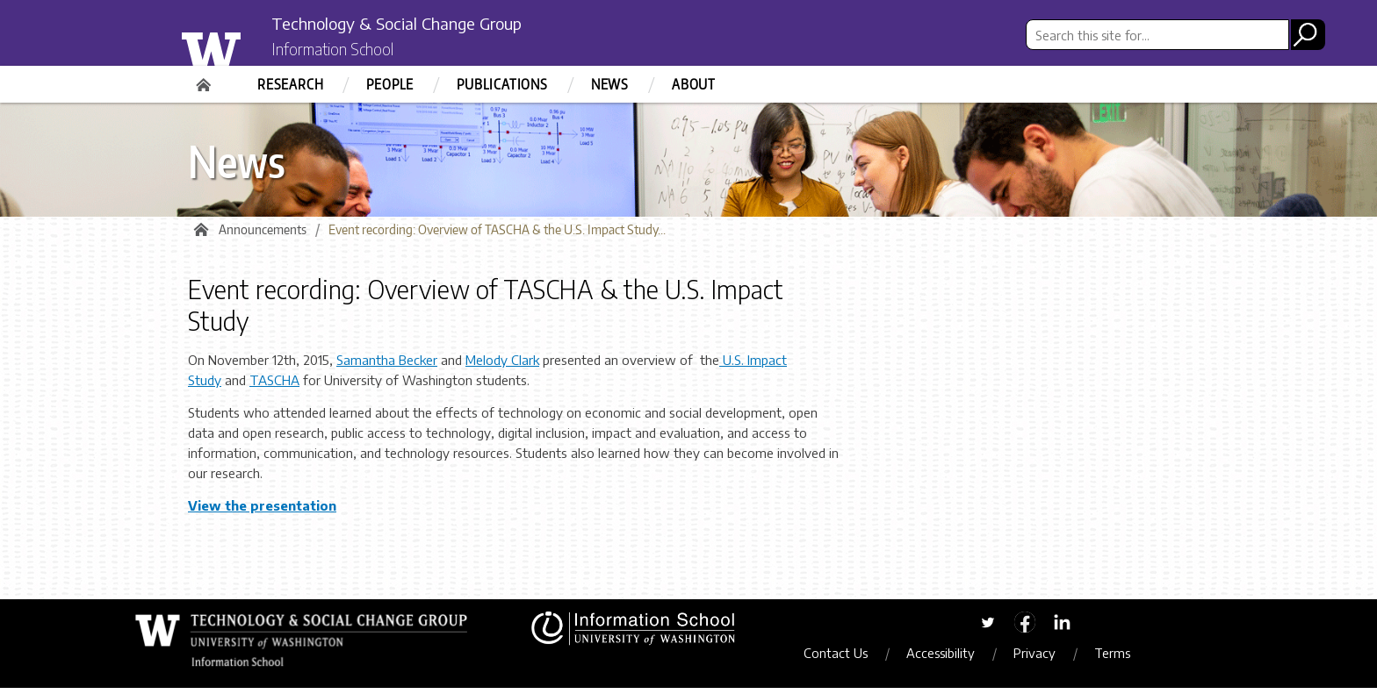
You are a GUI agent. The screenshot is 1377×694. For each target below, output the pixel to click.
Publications (502, 84)
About (694, 84)
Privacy (1048, 660)
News (610, 84)
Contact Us (849, 660)
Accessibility (953, 660)
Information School (348, 51)
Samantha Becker (386, 367)
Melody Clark (502, 367)
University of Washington (246, 46)
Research (290, 84)
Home (205, 79)
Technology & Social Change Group (436, 24)
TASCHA (274, 387)
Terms (1125, 660)
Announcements (262, 236)
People (390, 84)
